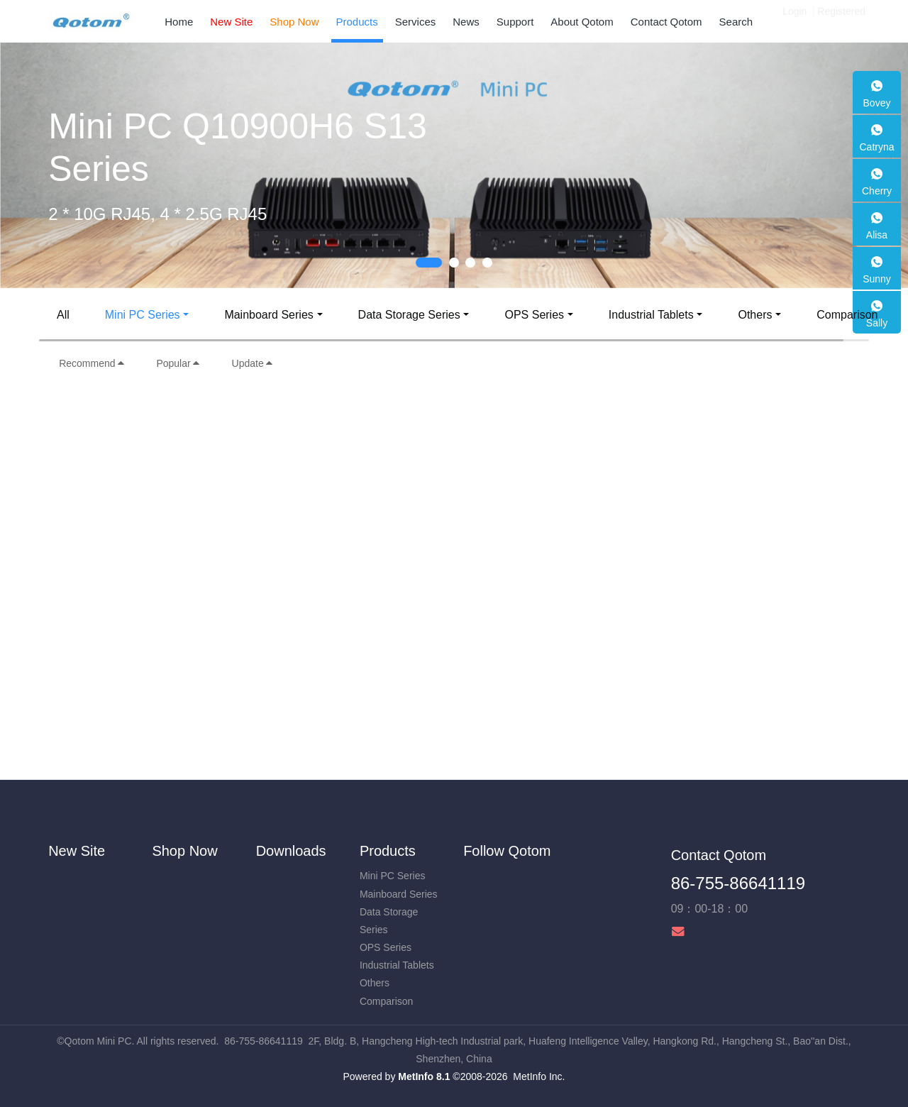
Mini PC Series (142, 315)
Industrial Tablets (651, 315)
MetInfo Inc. (539, 1076)
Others (755, 315)
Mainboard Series (268, 315)
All (63, 315)
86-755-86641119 (738, 883)
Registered (841, 21)
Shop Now (184, 851)
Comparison (846, 315)
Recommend (92, 363)
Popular (178, 363)
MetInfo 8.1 (424, 1076)
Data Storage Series (409, 315)
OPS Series (534, 315)
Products (388, 851)
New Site (76, 851)
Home (179, 22)
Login (794, 21)
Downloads (291, 851)
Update (253, 363)
